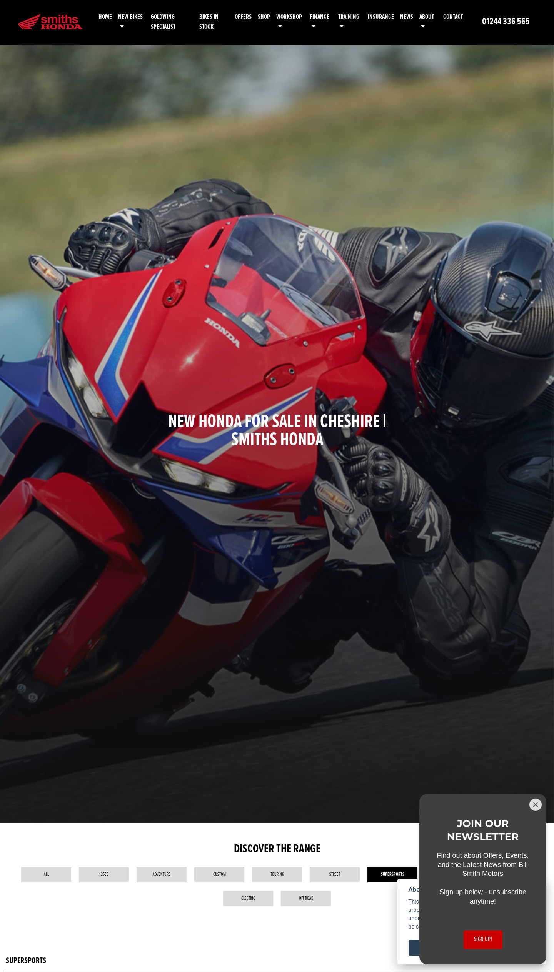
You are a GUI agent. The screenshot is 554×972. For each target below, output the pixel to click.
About (427, 17)
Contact (453, 17)
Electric (248, 898)
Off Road (306, 898)
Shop (269, 17)
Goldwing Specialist (171, 22)
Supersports (392, 874)
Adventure (161, 874)
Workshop (294, 17)
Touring (277, 874)
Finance (323, 17)
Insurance (382, 17)
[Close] (535, 805)
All (46, 874)
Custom (219, 874)
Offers (248, 17)
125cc (103, 874)
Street (334, 874)
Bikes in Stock (215, 22)
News (407, 17)
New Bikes (140, 17)
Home (115, 17)
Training (351, 17)
